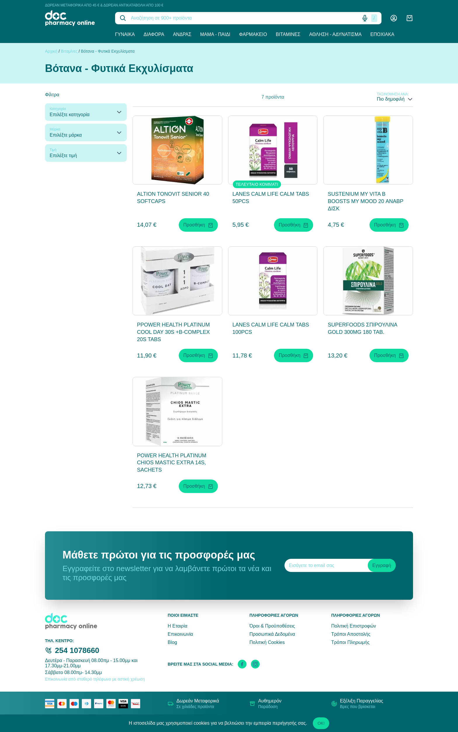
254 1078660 (77, 650)
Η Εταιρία (177, 625)
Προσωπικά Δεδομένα (272, 634)
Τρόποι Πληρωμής (350, 642)
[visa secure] (125, 703)
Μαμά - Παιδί (215, 34)
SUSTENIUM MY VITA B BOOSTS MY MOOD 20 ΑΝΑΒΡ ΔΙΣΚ (365, 201)
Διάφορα (154, 34)
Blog (172, 642)
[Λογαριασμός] (393, 18)
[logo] (75, 18)
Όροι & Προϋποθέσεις (272, 625)
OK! (321, 723)
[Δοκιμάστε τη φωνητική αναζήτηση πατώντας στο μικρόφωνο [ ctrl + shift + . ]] (364, 18)
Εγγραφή (381, 565)
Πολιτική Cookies (267, 642)
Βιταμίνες (288, 34)
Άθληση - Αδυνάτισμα (335, 34)
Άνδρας (182, 34)
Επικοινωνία (180, 634)
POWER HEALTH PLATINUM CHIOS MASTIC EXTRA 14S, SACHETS (171, 463)
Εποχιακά (382, 34)
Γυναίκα (125, 34)
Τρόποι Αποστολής (350, 634)
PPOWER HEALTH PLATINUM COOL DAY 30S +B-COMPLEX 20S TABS (173, 332)
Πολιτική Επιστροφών (353, 625)
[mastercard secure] (112, 703)
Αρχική (51, 51)
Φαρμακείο (253, 34)
